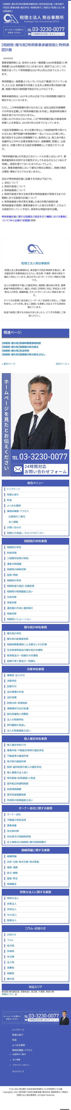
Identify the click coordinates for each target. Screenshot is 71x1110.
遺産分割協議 (14, 564)
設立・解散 (12, 873)
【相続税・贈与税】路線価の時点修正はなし (23, 354)
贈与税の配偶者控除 (17, 639)
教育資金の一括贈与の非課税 (22, 655)
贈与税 (10, 979)
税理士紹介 (13, 494)
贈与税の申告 (14, 633)
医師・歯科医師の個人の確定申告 (24, 767)
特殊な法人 (13, 898)
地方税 (10, 945)
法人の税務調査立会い (19, 730)
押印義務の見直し (16, 725)
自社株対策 (13, 831)
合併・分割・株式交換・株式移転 (23, 862)
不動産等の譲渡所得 (17, 756)
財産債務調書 (14, 789)
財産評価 (11, 552)
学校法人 (11, 909)
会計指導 (11, 697)
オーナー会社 (14, 814)
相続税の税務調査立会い (20, 591)
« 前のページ (8, 364)
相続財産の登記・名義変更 (20, 586)
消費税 (10, 967)
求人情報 (13, 522)
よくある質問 (14, 505)
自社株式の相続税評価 (19, 836)
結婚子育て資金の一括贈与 (21, 661)
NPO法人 (12, 914)
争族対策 (11, 602)
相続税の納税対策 (16, 569)
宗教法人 (11, 903)
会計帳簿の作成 (15, 692)
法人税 (10, 962)
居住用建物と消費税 (17, 714)
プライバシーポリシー (21, 1065)
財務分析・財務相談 (17, 703)
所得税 (10, 951)
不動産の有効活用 (16, 820)
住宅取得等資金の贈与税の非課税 (25, 650)
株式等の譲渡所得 (16, 761)
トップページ (13, 489)
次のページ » (62, 364)
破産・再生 (12, 878)
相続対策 (11, 613)
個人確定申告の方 (16, 745)
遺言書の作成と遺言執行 (20, 608)
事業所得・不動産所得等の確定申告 (25, 750)
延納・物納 (12, 575)
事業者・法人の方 (16, 675)
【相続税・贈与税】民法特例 (15, 350)
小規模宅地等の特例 (17, 558)
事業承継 (11, 825)
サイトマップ (18, 1071)
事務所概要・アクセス (18, 511)
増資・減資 (12, 867)
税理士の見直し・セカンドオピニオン (25, 533)
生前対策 (11, 597)
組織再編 (11, 856)
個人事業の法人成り (17, 772)
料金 (9, 500)
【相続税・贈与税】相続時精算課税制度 (21, 343)
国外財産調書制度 (16, 794)
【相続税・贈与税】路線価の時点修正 (20, 347)
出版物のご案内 (17, 516)
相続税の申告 (14, 547)
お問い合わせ (14, 527)
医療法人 (11, 920)
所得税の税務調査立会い (20, 800)
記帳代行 (11, 686)
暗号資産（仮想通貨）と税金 (21, 778)
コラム (10, 940)
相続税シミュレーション (19, 619)
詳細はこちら (8, 994)
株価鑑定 (11, 884)
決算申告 (11, 681)
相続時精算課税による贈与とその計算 (27, 644)
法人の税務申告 (15, 719)
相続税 (10, 973)
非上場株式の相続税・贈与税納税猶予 (26, 842)
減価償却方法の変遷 (17, 708)
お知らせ (11, 934)
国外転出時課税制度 (17, 783)
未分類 (10, 956)
